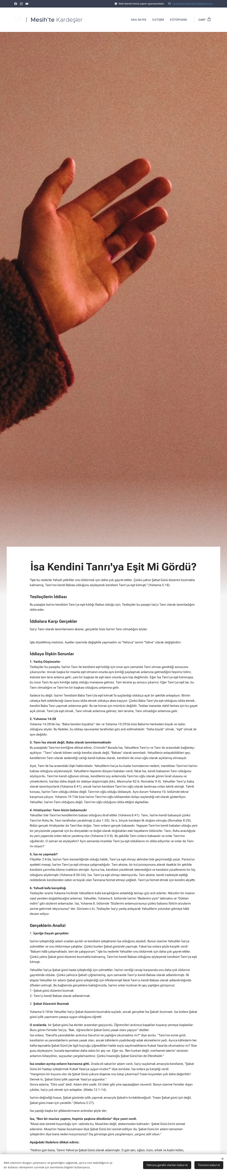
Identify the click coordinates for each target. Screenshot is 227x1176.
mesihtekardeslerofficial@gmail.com (192, 3)
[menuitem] (140, 19)
